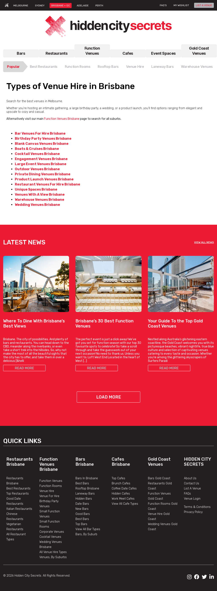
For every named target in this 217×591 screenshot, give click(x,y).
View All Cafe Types (125, 504)
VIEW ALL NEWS (204, 242)
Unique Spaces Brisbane (36, 189)
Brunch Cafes (121, 483)
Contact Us (191, 483)
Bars (21, 53)
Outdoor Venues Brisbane (37, 169)
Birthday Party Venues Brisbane (43, 139)
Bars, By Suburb (86, 534)
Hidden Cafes (121, 493)
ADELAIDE (83, 5)
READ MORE (24, 368)
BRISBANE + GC (60, 5)
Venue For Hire (49, 496)
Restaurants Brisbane (19, 462)
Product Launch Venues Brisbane (44, 179)
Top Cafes (118, 478)
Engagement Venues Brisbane (41, 159)
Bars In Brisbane (86, 478)
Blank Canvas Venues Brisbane (41, 144)
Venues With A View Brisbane (40, 194)
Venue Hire (135, 66)
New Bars (82, 509)
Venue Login (192, 498)
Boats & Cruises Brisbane (37, 149)
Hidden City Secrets (197, 462)
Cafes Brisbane (121, 462)
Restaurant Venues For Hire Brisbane (47, 184)
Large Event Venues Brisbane (40, 164)
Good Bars (82, 514)
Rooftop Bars (108, 66)
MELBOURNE (20, 5)
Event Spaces (163, 53)
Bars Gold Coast (159, 478)
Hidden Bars (83, 498)
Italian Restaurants (19, 509)
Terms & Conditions (197, 507)
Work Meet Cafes (123, 498)
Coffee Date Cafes (124, 488)
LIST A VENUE (204, 5)
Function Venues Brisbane (61, 119)
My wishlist (181, 5)
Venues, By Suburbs (53, 557)
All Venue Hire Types (53, 552)
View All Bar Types (87, 529)
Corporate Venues (51, 532)
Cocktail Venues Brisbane (37, 154)
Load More (108, 397)
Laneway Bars (162, 66)
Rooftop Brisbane (87, 488)
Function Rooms (77, 66)
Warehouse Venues (197, 66)
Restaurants (56, 53)
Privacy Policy (193, 512)
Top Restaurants (17, 493)
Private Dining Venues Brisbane (42, 174)
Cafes (127, 53)
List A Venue (192, 488)
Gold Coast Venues (199, 51)
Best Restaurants (44, 66)
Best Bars (82, 483)
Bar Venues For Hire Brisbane (40, 133)
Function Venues (92, 51)
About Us (190, 478)
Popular (13, 66)
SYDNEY (40, 5)
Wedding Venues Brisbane (37, 205)
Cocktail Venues (50, 537)
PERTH (99, 5)
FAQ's (163, 5)
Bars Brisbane (84, 462)
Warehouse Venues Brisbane (39, 200)
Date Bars (82, 504)
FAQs (187, 493)
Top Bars (81, 524)
